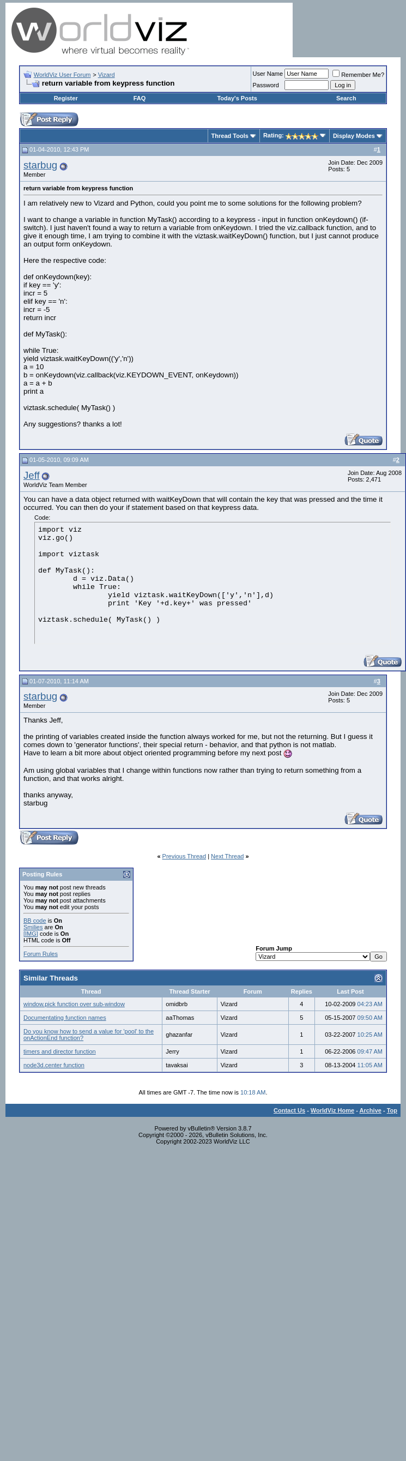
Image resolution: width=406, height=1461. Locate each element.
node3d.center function (53, 1065)
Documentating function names (64, 1017)
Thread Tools (230, 136)
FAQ (140, 98)
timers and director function (59, 1051)
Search (346, 98)
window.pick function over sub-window (74, 1004)
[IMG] (30, 933)
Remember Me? (358, 74)
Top (392, 1110)
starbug (40, 165)
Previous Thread (184, 856)
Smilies (33, 927)
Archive (370, 1110)
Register (66, 98)
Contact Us (289, 1110)
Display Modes (354, 136)
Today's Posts (237, 98)
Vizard (106, 74)
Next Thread (227, 856)
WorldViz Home (332, 1110)
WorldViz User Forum (62, 74)
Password (266, 85)
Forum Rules (40, 954)
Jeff (31, 475)
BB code (34, 920)
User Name (268, 73)
